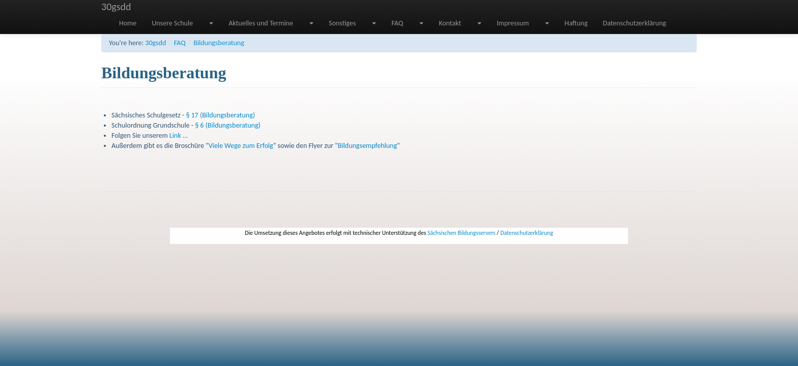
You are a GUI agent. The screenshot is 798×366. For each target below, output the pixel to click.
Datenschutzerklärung (634, 23)
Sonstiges (342, 23)
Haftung (575, 23)
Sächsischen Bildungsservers (461, 232)
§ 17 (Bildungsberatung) (220, 115)
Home (127, 23)
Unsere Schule (172, 23)
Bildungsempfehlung (367, 145)
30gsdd (116, 7)
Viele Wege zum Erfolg (241, 145)
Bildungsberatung (218, 43)
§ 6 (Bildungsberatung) (228, 125)
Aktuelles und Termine (261, 23)
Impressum (513, 23)
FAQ (397, 23)
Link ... (178, 135)
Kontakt (450, 23)
